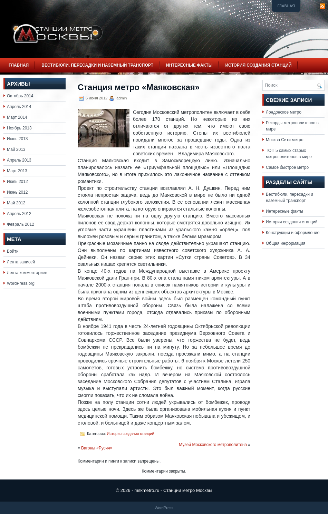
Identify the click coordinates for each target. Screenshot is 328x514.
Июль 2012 (17, 181)
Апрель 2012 (19, 213)
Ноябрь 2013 (19, 128)
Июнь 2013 (17, 138)
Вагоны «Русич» (96, 448)
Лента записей (21, 262)
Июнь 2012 (17, 192)
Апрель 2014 (19, 106)
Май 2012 (16, 203)
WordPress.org (21, 283)
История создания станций (258, 65)
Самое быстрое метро (287, 167)
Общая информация (285, 243)
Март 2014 (17, 117)
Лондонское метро (283, 112)
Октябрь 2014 (20, 96)
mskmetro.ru (146, 490)
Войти (13, 251)
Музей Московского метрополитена (213, 444)
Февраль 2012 (20, 224)
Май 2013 (16, 149)
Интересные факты (189, 65)
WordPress (164, 508)
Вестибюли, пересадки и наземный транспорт (97, 65)
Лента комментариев (27, 272)
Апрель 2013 (19, 160)
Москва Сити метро (284, 139)
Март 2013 (17, 170)
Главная (286, 6)
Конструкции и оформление (292, 232)
